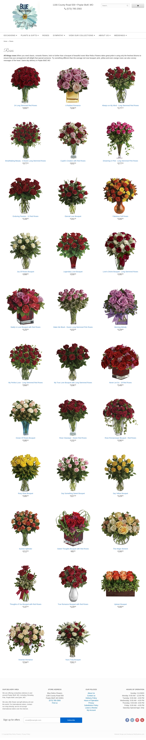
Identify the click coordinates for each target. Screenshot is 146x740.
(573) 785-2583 (73, 9)
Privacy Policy (26, 734)
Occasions (9, 35)
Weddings (119, 35)
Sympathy (58, 35)
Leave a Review (91, 708)
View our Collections (81, 35)
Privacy (91, 703)
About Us (104, 35)
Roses (45, 35)
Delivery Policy (91, 698)
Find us (55, 703)
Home (5, 41)
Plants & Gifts (29, 35)
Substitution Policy (91, 705)
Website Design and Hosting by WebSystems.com (129, 734)
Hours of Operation (91, 700)
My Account (91, 710)
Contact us (91, 696)
